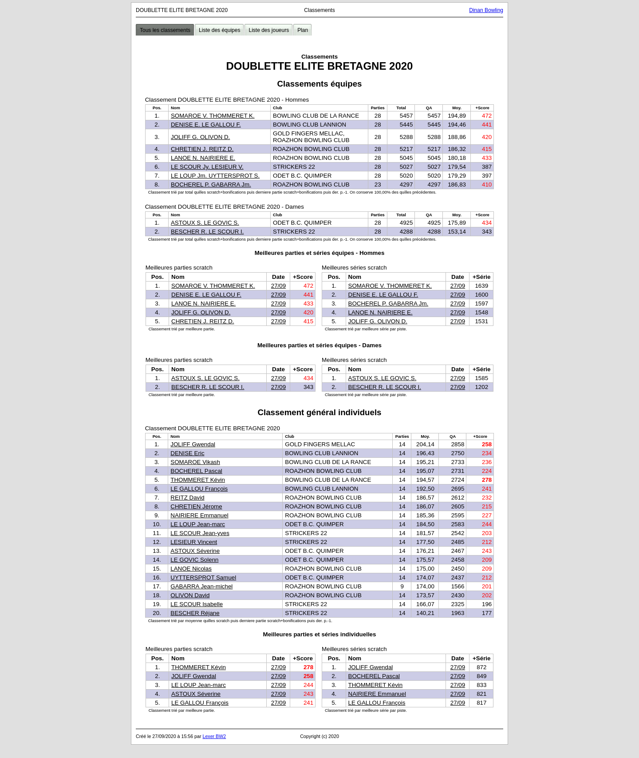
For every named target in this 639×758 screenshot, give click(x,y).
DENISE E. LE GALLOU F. (206, 124)
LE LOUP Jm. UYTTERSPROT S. (215, 175)
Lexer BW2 (214, 736)
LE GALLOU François (199, 488)
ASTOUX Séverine (195, 551)
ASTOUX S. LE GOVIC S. (205, 222)
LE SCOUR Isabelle (196, 604)
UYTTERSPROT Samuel (203, 577)
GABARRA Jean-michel (201, 586)
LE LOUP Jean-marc (197, 524)
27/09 (278, 285)
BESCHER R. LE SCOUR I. (207, 231)
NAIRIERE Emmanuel (199, 515)
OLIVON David (189, 595)
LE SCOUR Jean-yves (199, 533)
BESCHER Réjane (194, 613)
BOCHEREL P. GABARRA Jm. (211, 184)
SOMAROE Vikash (195, 462)
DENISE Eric (187, 453)
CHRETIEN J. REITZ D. (202, 149)
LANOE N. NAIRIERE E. (203, 158)
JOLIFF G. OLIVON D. (200, 137)
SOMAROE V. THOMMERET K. (213, 115)
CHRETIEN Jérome (196, 506)
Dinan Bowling (486, 10)
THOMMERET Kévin (197, 479)
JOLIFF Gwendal (192, 444)
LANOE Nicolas (191, 568)
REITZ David (187, 497)
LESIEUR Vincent (193, 542)
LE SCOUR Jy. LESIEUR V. (207, 166)
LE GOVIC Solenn (194, 559)
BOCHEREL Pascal (196, 471)
